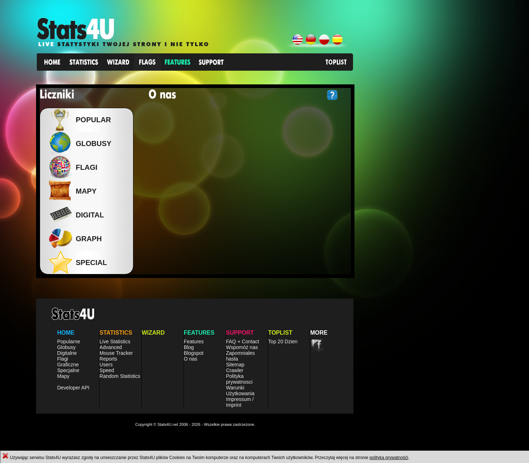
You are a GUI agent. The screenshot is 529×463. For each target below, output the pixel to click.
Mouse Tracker (116, 353)
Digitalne (66, 353)
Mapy (63, 376)
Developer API (73, 388)
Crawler (234, 370)
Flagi (62, 359)
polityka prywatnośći (389, 457)
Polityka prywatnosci (239, 379)
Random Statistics (120, 376)
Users (106, 364)
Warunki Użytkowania (240, 390)
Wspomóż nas (242, 347)
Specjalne (68, 370)
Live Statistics (115, 341)
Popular (91, 120)
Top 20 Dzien (282, 341)
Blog (189, 347)
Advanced (111, 347)
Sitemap (235, 364)
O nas (190, 359)
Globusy (91, 143)
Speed (107, 370)
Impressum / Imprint (240, 402)
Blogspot (193, 353)
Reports (108, 359)
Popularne (68, 341)
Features (194, 341)
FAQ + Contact (242, 341)
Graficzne (68, 364)
